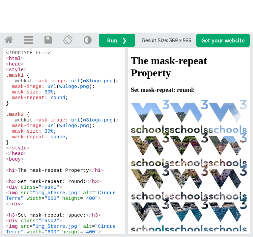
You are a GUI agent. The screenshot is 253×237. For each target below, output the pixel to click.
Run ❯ (117, 40)
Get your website (223, 40)
